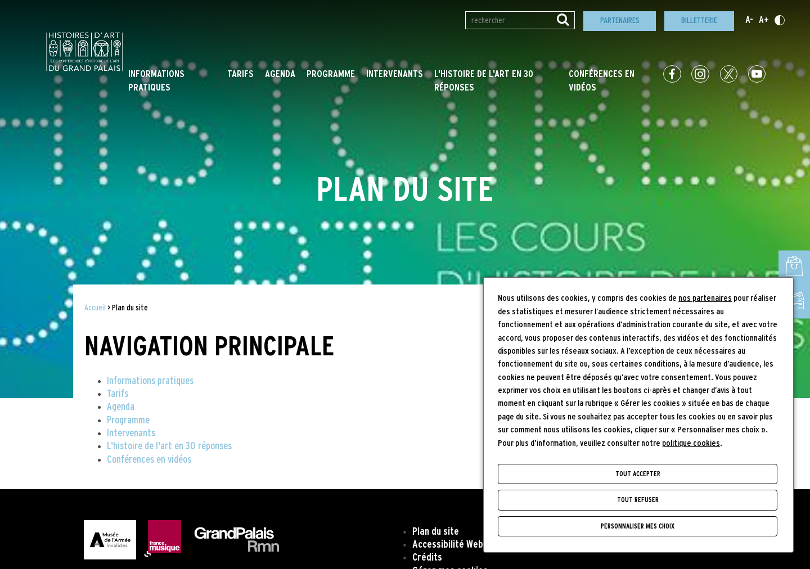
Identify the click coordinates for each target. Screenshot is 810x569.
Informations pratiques (150, 381)
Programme (331, 74)
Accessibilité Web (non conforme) (479, 545)
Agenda (280, 74)
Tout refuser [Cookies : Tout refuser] (638, 499)
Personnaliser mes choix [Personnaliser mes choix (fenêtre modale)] (637, 526)
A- (749, 20)
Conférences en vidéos (149, 460)
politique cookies (691, 443)
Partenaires (620, 20)
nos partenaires (705, 298)
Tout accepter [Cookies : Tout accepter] (637, 474)
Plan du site (435, 532)
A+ (764, 20)
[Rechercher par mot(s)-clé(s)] (520, 20)
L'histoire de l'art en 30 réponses (169, 446)
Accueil (95, 308)
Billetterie (699, 20)
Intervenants (394, 74)
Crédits (427, 558)
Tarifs (240, 74)
